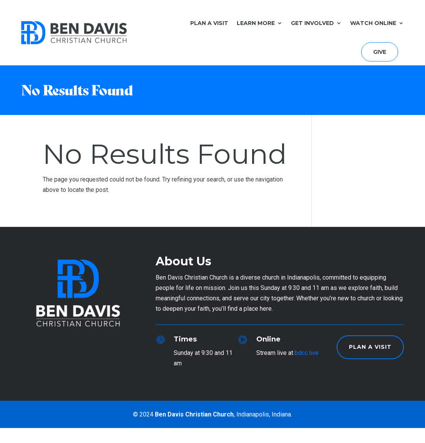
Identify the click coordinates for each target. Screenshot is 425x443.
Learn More (256, 23)
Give (379, 51)
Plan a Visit (209, 23)
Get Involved (312, 23)
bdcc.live (307, 352)
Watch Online (373, 23)
